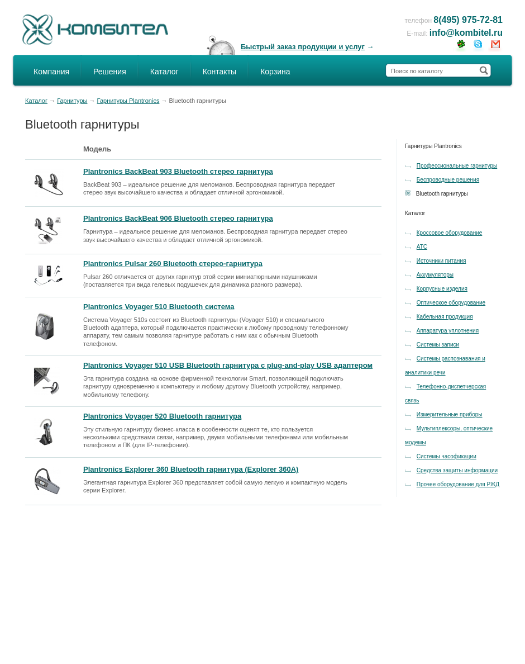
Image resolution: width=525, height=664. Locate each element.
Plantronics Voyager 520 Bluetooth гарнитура (162, 416)
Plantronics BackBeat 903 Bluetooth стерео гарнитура (178, 171)
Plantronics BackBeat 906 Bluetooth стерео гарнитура (178, 218)
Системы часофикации (446, 456)
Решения (109, 71)
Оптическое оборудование (451, 303)
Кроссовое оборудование (450, 233)
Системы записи (438, 345)
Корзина (275, 71)
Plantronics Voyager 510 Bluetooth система (158, 306)
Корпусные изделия (442, 289)
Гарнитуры (72, 100)
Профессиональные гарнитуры (457, 166)
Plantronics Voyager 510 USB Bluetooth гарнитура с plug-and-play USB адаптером (228, 365)
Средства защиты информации (457, 470)
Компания (51, 71)
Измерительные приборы (450, 414)
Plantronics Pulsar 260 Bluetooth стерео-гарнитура (172, 263)
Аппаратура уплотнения (448, 331)
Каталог (164, 71)
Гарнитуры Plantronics (128, 100)
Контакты (219, 71)
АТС (422, 247)
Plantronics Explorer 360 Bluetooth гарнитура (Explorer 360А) (190, 469)
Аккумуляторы (435, 275)
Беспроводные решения (448, 180)
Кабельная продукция (445, 317)
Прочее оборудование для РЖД (458, 484)
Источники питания (441, 261)
